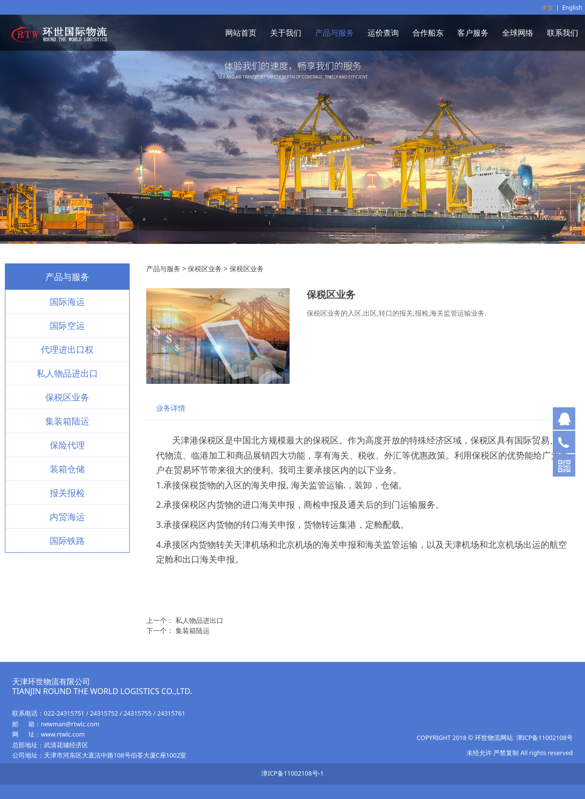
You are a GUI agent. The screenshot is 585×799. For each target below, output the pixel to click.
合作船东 (428, 32)
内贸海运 (67, 516)
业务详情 (170, 408)
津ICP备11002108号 (544, 738)
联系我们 (562, 32)
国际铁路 (67, 540)
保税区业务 (67, 397)
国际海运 (67, 301)
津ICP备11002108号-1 (292, 773)
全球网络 (517, 32)
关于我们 (285, 32)
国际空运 (67, 325)
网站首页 (240, 32)
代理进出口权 (67, 349)
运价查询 (383, 32)
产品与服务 (334, 32)
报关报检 (67, 493)
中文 (547, 7)
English (572, 7)
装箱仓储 (67, 469)
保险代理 (67, 445)
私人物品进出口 (67, 373)
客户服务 (472, 32)
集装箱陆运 (67, 421)
